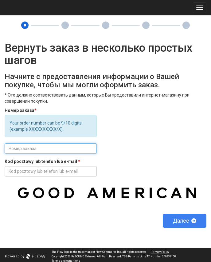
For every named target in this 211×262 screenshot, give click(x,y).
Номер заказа (21, 110)
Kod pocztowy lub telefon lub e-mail (42, 161)
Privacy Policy (160, 251)
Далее (184, 220)
